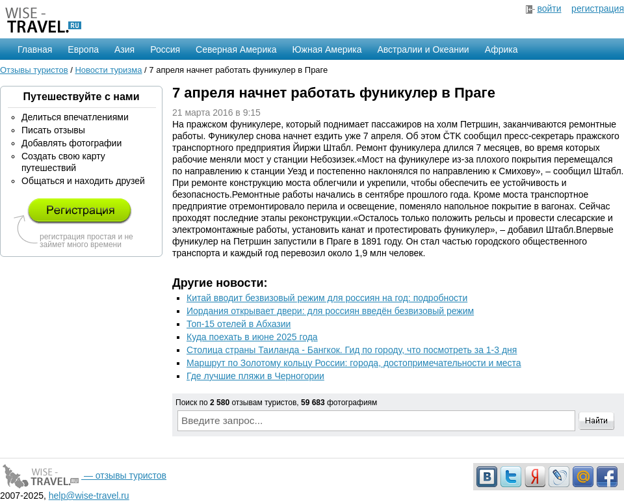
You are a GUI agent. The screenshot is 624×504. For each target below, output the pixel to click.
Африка (501, 49)
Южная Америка (326, 49)
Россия (165, 49)
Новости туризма (108, 70)
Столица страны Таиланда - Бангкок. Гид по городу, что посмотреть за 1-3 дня (352, 350)
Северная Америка (236, 49)
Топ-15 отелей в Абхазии (239, 324)
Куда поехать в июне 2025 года (252, 337)
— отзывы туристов (83, 475)
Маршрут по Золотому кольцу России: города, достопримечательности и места (354, 363)
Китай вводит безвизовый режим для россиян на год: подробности (327, 298)
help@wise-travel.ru (89, 495)
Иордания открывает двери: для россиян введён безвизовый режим (330, 311)
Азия (124, 49)
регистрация (597, 8)
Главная (35, 49)
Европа (83, 49)
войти (549, 8)
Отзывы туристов (34, 70)
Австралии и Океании (423, 49)
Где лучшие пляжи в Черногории (255, 376)
